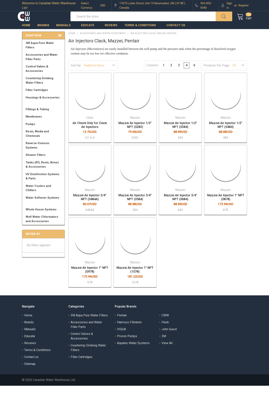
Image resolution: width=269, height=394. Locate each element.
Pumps (44, 132)
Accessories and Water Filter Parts (44, 65)
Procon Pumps (127, 344)
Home (26, 33)
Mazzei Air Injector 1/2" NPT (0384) (180, 133)
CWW (165, 323)
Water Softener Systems (44, 207)
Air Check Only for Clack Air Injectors (90, 133)
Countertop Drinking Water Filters (39, 89)
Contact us (175, 33)
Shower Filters (44, 163)
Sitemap (29, 372)
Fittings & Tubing (44, 117)
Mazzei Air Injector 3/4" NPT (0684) (180, 205)
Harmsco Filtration (129, 330)
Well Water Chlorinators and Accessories (42, 227)
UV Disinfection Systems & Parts (44, 185)
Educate (89, 33)
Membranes (44, 125)
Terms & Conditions (141, 33)
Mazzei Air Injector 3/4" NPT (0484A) (89, 205)
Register (243, 5)
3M (164, 344)
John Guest (169, 337)
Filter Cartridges (44, 98)
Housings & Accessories (44, 107)
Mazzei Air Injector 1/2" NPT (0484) (225, 133)
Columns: (153, 74)
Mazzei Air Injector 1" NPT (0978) (89, 278)
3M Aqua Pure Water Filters (44, 54)
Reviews (111, 33)
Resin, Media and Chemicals (44, 142)
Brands (43, 33)
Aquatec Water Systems (133, 351)
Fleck (165, 330)
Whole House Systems (44, 218)
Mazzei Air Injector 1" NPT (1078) (134, 278)
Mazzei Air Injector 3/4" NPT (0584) (135, 205)
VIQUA (121, 337)
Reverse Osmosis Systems (44, 154)
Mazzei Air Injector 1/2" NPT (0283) (135, 133)
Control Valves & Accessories (44, 77)
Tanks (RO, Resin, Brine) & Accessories (44, 173)
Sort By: (76, 74)
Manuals (65, 33)
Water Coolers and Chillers (44, 197)
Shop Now (33, 44)
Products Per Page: (217, 74)
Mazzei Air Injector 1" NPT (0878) (225, 205)
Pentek (122, 323)
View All (167, 351)
